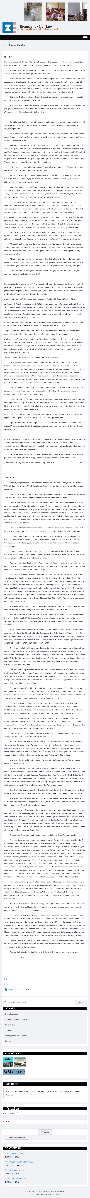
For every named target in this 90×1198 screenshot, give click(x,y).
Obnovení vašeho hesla (16, 1138)
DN (5, 979)
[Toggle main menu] (45, 37)
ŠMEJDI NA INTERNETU (14, 1170)
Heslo (5, 1122)
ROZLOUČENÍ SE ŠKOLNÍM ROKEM (19, 1162)
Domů (4, 45)
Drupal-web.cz (55, 1194)
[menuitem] (45, 1014)
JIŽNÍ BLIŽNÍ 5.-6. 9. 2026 (15, 1153)
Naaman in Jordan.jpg (16, 989)
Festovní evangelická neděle (15, 1179)
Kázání (7, 984)
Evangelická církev (35, 26)
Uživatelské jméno (10, 1113)
